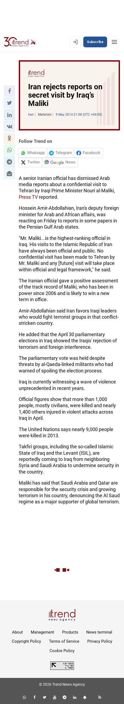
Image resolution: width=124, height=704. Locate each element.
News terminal (99, 632)
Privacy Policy (99, 641)
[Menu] (114, 42)
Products (70, 632)
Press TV (28, 197)
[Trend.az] (20, 42)
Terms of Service (64, 641)
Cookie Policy (62, 650)
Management (42, 632)
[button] (9, 91)
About (17, 632)
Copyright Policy (26, 641)
